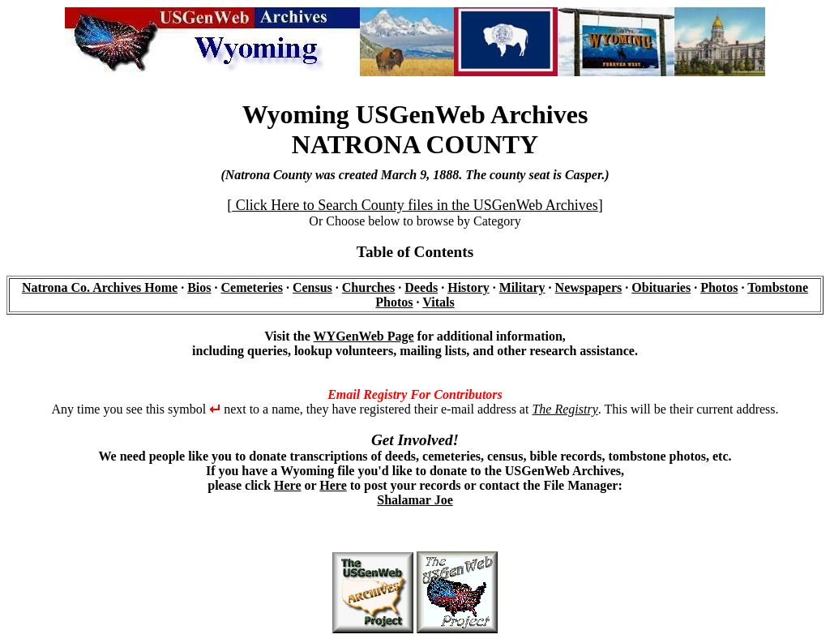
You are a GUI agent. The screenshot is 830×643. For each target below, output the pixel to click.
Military (522, 287)
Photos (719, 287)
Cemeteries (252, 287)
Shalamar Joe (414, 500)
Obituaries (661, 287)
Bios (199, 287)
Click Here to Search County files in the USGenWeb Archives (414, 205)
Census (312, 287)
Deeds (421, 287)
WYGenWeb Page (364, 336)
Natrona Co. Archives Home (100, 287)
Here (287, 485)
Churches (369, 287)
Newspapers (588, 287)
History (468, 287)
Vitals (438, 302)
